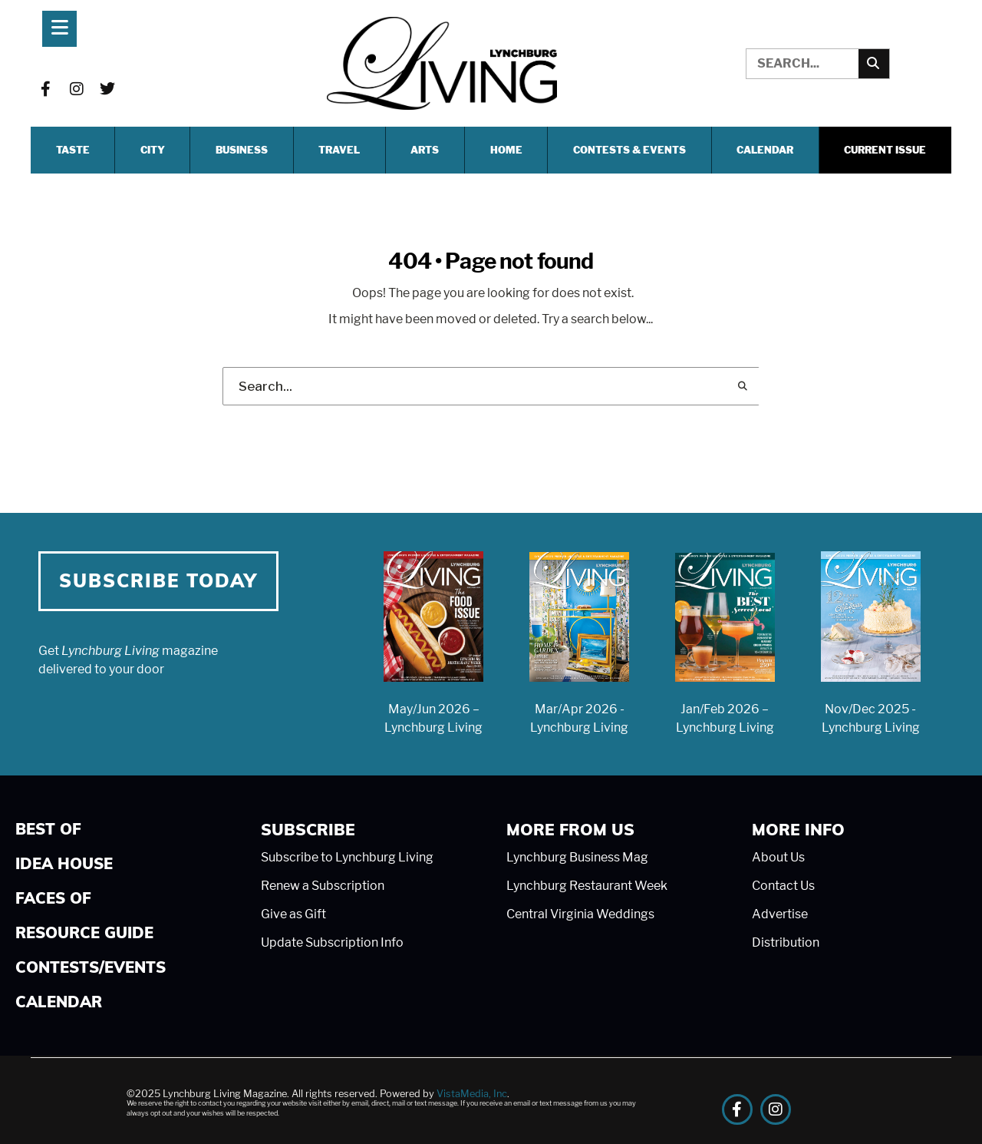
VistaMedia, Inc (472, 1093)
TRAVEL (339, 150)
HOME (506, 150)
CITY (152, 150)
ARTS (424, 150)
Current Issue (885, 150)
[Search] (873, 63)
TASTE (73, 150)
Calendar (764, 150)
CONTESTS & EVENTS (629, 150)
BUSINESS (242, 150)
